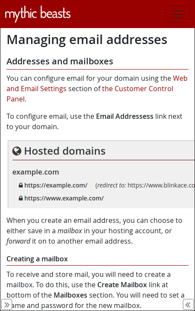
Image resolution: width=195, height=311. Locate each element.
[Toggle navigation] (178, 14)
